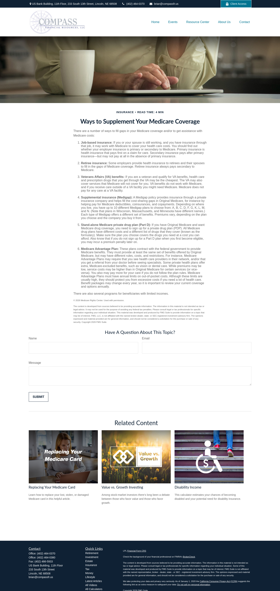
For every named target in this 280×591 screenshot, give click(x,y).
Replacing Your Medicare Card (52, 487)
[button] (155, 22)
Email (146, 338)
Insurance (91, 565)
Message (35, 362)
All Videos (91, 585)
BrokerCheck (189, 557)
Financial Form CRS (136, 551)
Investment (91, 557)
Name (33, 338)
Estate (89, 561)
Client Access (236, 4)
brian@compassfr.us (163, 3)
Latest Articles (93, 581)
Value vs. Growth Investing (122, 487)
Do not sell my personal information (193, 584)
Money (89, 573)
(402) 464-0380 (46, 557)
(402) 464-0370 (133, 3)
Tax (87, 569)
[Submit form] (38, 397)
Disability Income (188, 487)
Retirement (91, 553)
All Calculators (93, 589)
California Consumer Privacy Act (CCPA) (218, 581)
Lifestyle (90, 577)
